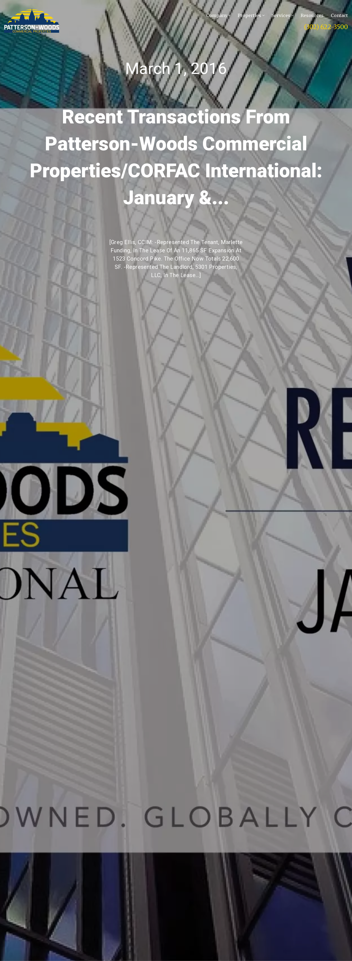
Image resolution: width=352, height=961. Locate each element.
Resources (312, 15)
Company (218, 15)
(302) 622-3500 (326, 27)
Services (283, 15)
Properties (251, 15)
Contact (339, 15)
